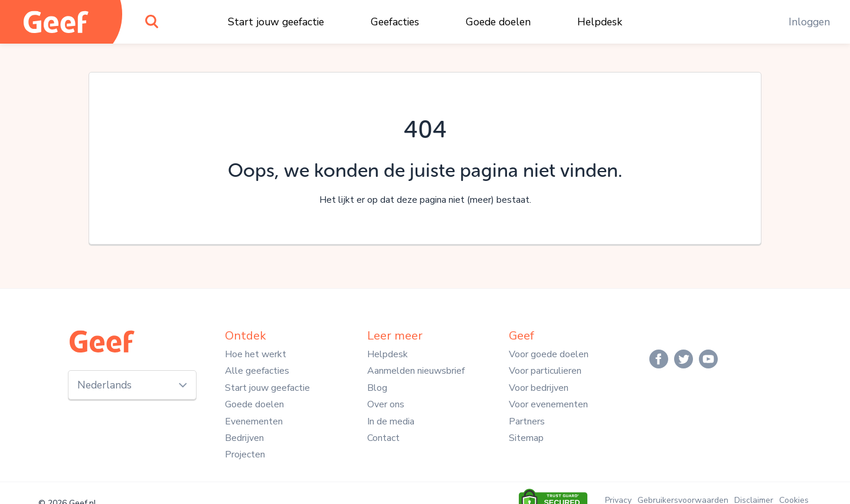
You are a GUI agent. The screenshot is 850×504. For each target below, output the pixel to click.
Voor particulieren (545, 370)
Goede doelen (498, 22)
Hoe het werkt (255, 354)
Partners (527, 421)
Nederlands (104, 385)
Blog (377, 387)
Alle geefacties (257, 370)
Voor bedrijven (538, 387)
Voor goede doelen (549, 354)
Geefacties (395, 22)
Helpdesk (599, 22)
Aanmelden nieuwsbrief (416, 370)
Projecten (245, 454)
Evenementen (254, 421)
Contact (383, 437)
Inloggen (809, 22)
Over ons (385, 404)
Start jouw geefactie (276, 22)
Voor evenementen (548, 404)
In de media (390, 421)
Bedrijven (244, 437)
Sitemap (526, 437)
